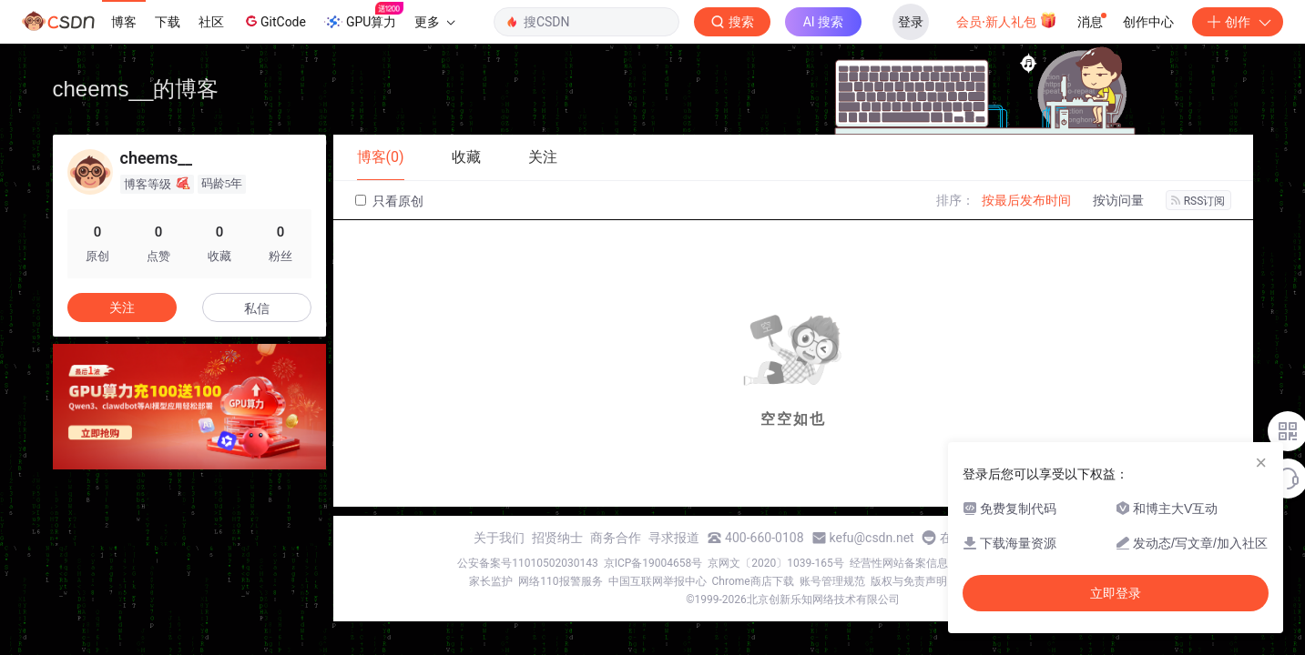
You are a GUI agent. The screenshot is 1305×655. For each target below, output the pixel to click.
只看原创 (389, 201)
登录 (910, 22)
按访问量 (1118, 200)
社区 (211, 22)
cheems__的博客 (136, 88)
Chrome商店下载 (753, 581)
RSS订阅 (1198, 201)
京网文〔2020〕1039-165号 (776, 563)
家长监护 (491, 581)
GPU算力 (363, 16)
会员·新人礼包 (1006, 20)
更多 (434, 22)
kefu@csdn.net (872, 537)
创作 (1237, 22)
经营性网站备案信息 (899, 563)
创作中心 (1148, 22)
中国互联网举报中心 (657, 581)
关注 (122, 307)
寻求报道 (673, 537)
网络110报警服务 (560, 581)
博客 (124, 22)
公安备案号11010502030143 (527, 563)
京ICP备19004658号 (653, 563)
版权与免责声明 (909, 581)
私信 (257, 308)
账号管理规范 (832, 581)
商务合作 (615, 537)
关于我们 (499, 537)
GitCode (274, 20)
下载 (167, 22)
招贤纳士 (557, 537)
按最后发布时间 (1026, 200)
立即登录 (1115, 593)
